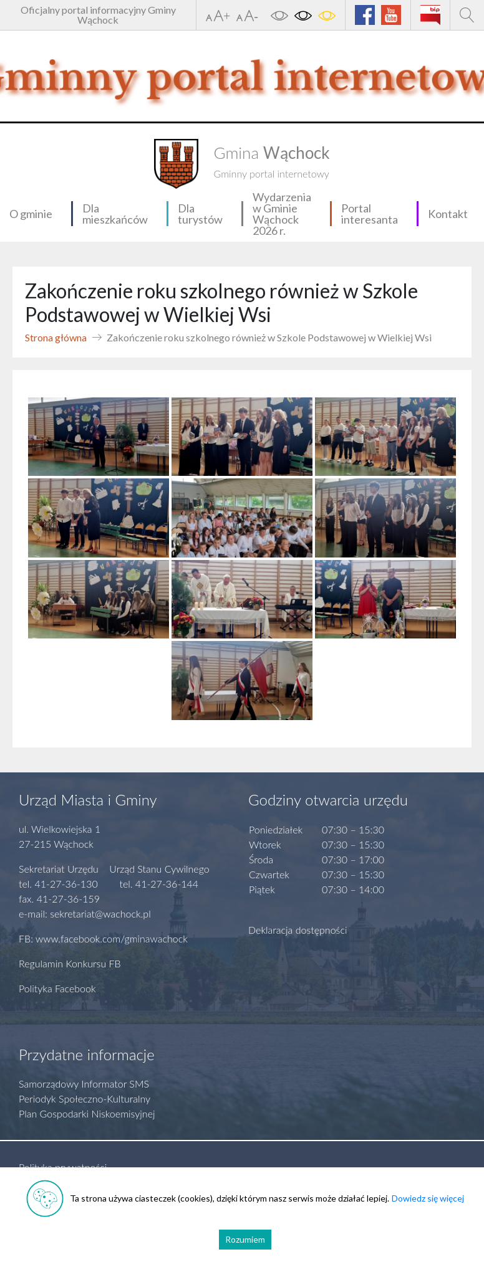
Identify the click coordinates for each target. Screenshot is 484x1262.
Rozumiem (245, 1239)
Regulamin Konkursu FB (70, 963)
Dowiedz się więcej (428, 1198)
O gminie (30, 213)
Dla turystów (200, 213)
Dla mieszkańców (115, 213)
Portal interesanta (369, 213)
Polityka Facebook (57, 988)
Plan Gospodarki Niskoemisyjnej (87, 1113)
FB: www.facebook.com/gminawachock (103, 938)
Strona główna (56, 337)
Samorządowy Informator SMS (84, 1083)
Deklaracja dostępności (297, 930)
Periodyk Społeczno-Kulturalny (84, 1098)
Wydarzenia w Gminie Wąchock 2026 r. (282, 213)
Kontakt (448, 213)
